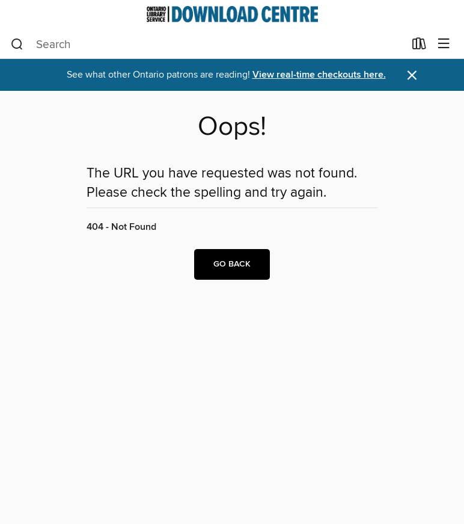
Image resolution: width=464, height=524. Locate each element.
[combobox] (207, 44)
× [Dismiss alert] (412, 75)
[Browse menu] (444, 44)
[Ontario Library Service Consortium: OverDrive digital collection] (232, 14)
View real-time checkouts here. (319, 75)
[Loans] (419, 46)
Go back (232, 264)
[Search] (17, 44)
